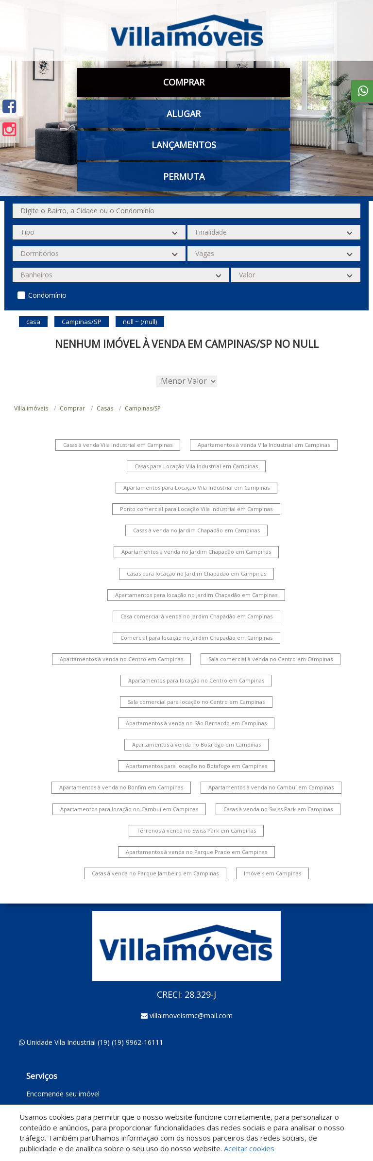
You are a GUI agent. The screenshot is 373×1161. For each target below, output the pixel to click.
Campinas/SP (143, 408)
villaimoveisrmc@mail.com (191, 1015)
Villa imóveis (31, 408)
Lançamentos (184, 145)
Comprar (183, 82)
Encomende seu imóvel (63, 1093)
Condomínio (47, 295)
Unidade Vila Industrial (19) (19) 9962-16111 (95, 1042)
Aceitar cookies (249, 1148)
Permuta (183, 176)
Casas (105, 408)
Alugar (184, 114)
